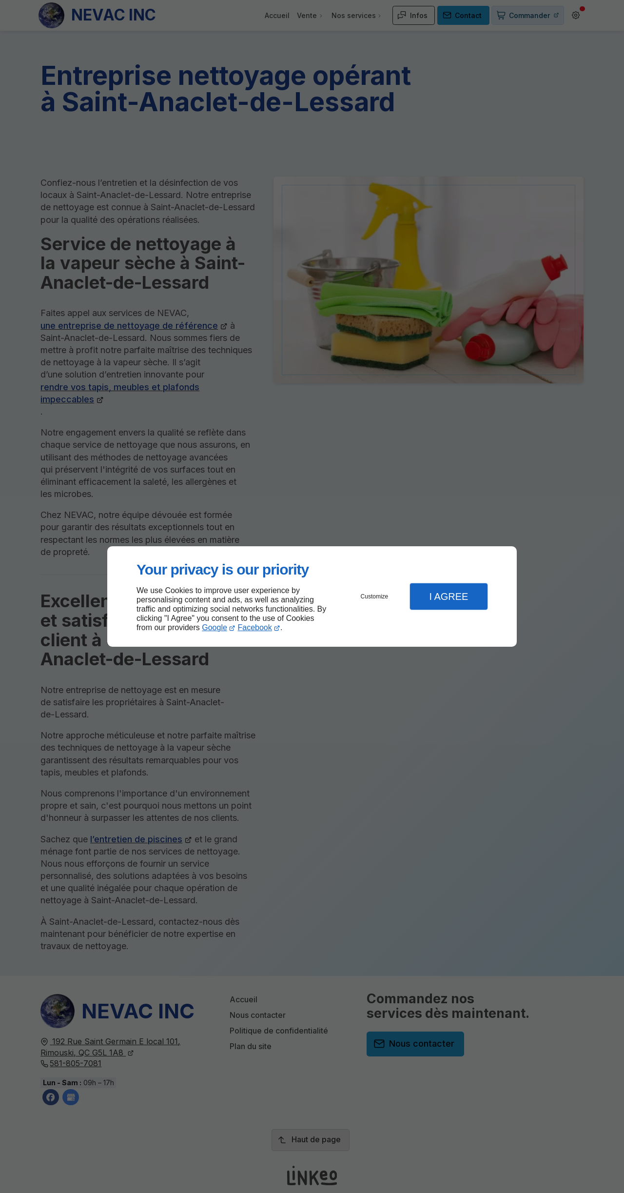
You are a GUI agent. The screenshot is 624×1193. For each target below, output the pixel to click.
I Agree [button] (448, 596)
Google (214, 627)
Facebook (255, 627)
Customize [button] (375, 596)
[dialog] (312, 596)
